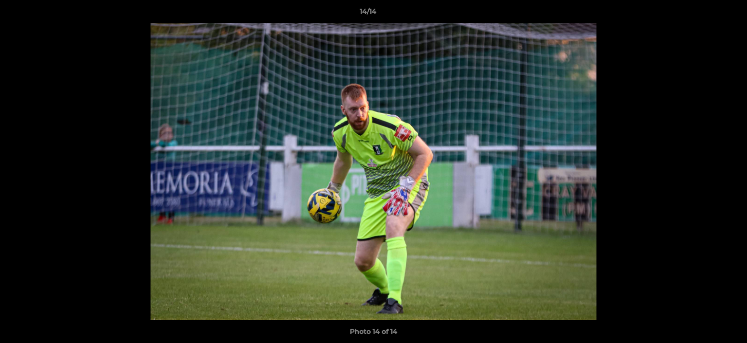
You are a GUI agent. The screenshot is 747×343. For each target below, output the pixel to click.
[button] (707, 14)
